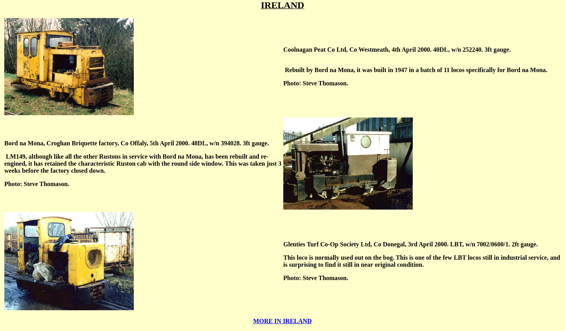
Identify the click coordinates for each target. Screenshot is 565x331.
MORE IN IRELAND (282, 321)
